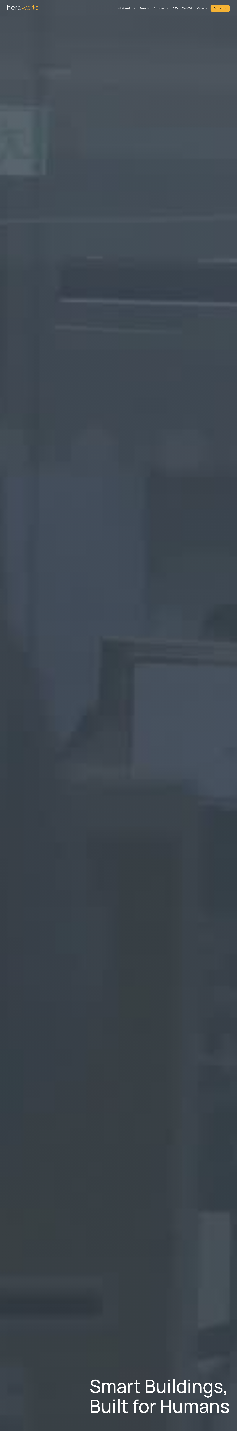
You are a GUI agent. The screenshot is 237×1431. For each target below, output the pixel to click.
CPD (175, 8)
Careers (202, 8)
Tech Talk (187, 8)
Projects (145, 8)
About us (159, 8)
